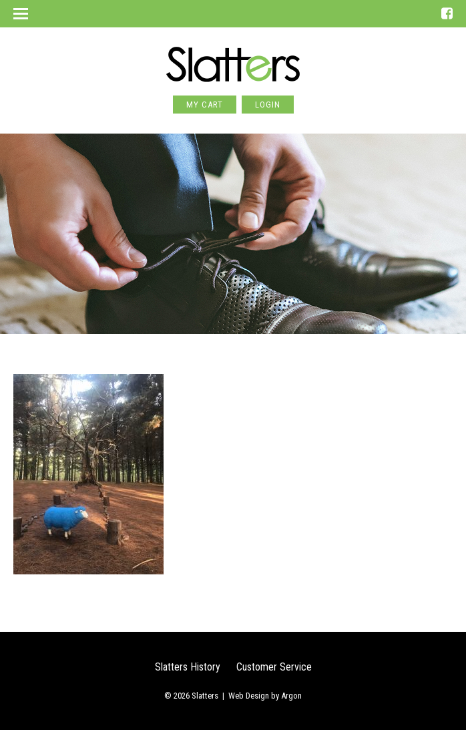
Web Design (248, 696)
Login (267, 105)
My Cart (204, 105)
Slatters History (187, 667)
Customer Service (274, 667)
